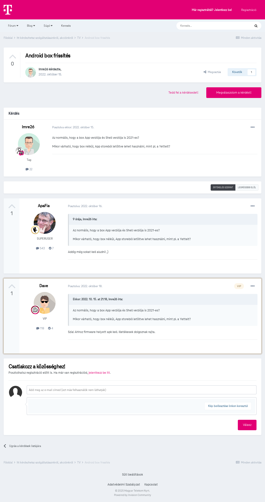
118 (40, 328)
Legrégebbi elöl (247, 187)
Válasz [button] (247, 425)
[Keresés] (208, 26)
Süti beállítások (132, 475)
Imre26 (43, 69)
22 (28, 169)
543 (40, 248)
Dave (43, 285)
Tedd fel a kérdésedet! (183, 93)
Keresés (66, 25)
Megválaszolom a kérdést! (233, 93)
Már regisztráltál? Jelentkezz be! (212, 10)
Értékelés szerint (223, 187)
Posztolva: (85, 206)
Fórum (13, 25)
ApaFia (44, 205)
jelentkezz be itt (99, 373)
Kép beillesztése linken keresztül (228, 406)
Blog (31, 25)
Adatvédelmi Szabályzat (124, 484)
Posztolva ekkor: (73, 127)
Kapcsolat (151, 484)
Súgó (48, 25)
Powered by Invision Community (132, 495)
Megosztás (212, 72)
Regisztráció (248, 10)
